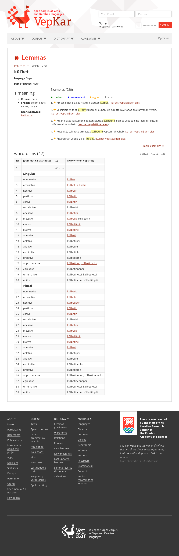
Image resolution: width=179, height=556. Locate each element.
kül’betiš (72, 218)
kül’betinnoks (89, 263)
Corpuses (83, 434)
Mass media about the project (14, 449)
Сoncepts (83, 471)
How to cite (13, 497)
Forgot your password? (111, 26)
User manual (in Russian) (16, 490)
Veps (10, 457)
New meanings (63, 453)
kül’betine (27, 115)
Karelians (12, 462)
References (13, 434)
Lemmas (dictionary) (60, 425)
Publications (14, 440)
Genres (82, 439)
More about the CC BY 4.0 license (139, 461)
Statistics (12, 468)
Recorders (84, 460)
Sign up (103, 23)
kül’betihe (73, 229)
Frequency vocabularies (38, 478)
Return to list (21, 66)
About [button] (17, 39)
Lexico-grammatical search (38, 438)
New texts (36, 462)
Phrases (58, 443)
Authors (82, 455)
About (11, 419)
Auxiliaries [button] (90, 39)
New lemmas (61, 448)
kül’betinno (73, 263)
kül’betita (72, 213)
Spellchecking (39, 485)
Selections (60, 476)
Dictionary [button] (64, 39)
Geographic (84, 445)
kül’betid (72, 196)
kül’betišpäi (74, 224)
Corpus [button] (38, 39)
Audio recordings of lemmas (85, 480)
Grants (11, 483)
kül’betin (82, 185)
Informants (84, 450)
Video (34, 457)
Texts (34, 424)
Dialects (82, 429)
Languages (84, 424)
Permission (13, 478)
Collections (37, 452)
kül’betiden (73, 302)
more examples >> (154, 146)
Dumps (11, 473)
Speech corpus (39, 429)
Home (10, 424)
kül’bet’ (71, 179)
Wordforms (60, 432)
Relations (59, 438)
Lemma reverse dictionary (63, 469)
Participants (14, 429)
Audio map (37, 446)
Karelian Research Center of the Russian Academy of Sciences (153, 431)
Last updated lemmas (62, 460)
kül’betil (71, 235)
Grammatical (85, 466)
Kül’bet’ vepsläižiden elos (125, 102)
